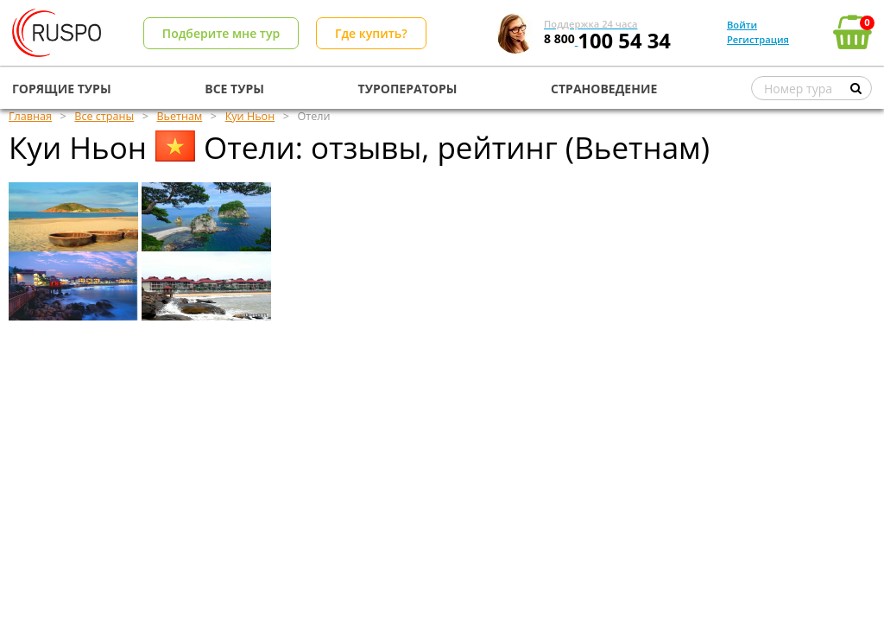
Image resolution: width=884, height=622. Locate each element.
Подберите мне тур (221, 33)
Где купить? (371, 33)
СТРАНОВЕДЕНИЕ (604, 88)
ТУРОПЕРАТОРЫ (408, 88)
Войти (742, 24)
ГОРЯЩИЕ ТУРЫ (61, 88)
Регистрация (758, 39)
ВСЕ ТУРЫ (234, 88)
